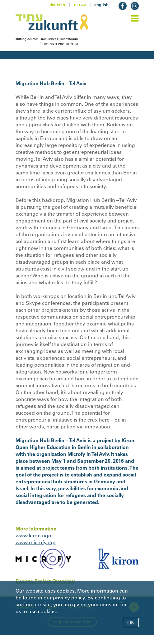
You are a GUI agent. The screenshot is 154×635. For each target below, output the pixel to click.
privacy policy (69, 597)
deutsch (57, 4)
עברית (79, 4)
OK (130, 622)
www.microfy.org (36, 542)
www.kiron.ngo (33, 535)
